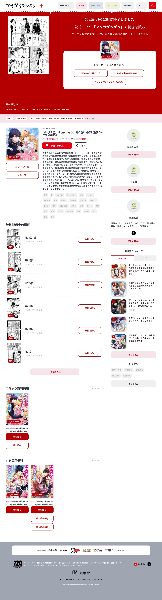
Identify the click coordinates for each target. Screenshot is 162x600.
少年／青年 (96, 5)
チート (89, 206)
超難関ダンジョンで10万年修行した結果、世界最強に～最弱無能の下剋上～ (142, 338)
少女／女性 (112, 5)
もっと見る (134, 354)
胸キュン (93, 200)
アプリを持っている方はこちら (109, 81)
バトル (73, 206)
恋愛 (45, 195)
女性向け (73, 200)
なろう (46, 206)
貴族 (97, 206)
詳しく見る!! (134, 154)
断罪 (52, 211)
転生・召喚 (63, 206)
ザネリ (54, 109)
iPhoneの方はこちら (90, 73)
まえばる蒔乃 (32, 109)
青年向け (139, 370)
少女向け (126, 375)
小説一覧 (22, 175)
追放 (81, 206)
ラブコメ (83, 200)
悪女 (45, 217)
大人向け (115, 375)
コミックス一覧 (22, 166)
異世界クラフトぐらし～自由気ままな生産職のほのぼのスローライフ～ (142, 285)
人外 (78, 211)
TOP (61, 579)
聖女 (52, 217)
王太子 (86, 211)
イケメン (90, 195)
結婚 (54, 206)
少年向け (128, 370)
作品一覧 (128, 5)
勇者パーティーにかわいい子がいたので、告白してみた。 (142, 319)
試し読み (17, 445)
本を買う (17, 437)
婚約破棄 (47, 200)
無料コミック (65, 5)
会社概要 (69, 579)
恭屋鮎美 (65, 109)
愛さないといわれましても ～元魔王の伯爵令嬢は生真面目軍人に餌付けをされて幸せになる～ (142, 269)
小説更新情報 (15, 461)
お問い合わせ (97, 579)
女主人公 (59, 195)
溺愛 (81, 195)
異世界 (81, 5)
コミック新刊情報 (18, 389)
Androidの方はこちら (127, 73)
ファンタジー (71, 195)
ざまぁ (60, 211)
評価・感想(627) (58, 145)
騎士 (94, 211)
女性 (55, 200)
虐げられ (70, 211)
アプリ (141, 5)
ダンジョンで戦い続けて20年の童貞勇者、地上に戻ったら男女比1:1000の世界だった (142, 303)
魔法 (45, 211)
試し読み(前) (42, 518)
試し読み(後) (42, 527)
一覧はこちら (55, 371)
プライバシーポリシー (82, 579)
